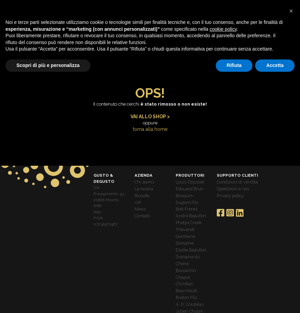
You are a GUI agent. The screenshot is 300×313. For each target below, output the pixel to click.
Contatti (142, 210)
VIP (138, 198)
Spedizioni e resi (232, 186)
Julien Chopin (188, 296)
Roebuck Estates (191, 302)
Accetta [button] (275, 65)
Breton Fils (185, 284)
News (140, 204)
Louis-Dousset (189, 180)
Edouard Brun (188, 186)
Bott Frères (185, 204)
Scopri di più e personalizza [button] (47, 65)
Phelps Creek (187, 217)
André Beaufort (189, 210)
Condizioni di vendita (236, 180)
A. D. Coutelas (188, 290)
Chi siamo (144, 180)
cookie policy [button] (223, 29)
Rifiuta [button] (234, 65)
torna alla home (150, 128)
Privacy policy (229, 192)
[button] (291, 10)
